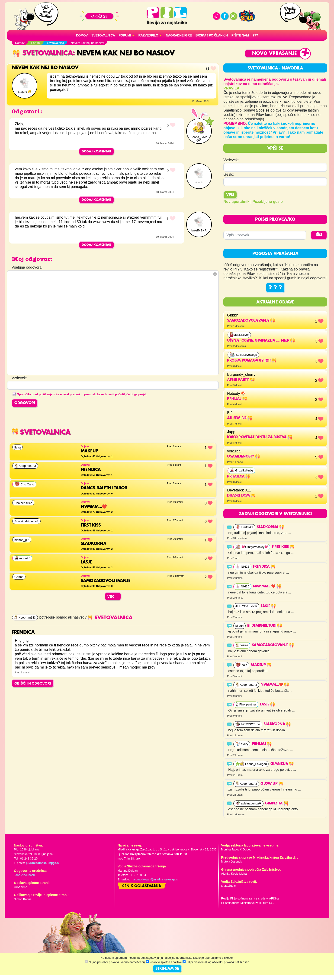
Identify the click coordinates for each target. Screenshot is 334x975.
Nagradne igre (179, 35)
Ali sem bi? (239, 418)
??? (255, 35)
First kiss (283, 547)
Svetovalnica (103, 35)
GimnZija (282, 764)
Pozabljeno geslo (267, 202)
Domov (82, 35)
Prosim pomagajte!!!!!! (251, 360)
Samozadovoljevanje (251, 321)
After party (241, 380)
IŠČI (319, 235)
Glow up (271, 784)
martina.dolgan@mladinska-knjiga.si (155, 879)
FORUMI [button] (125, 35)
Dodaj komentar (96, 151)
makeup (261, 665)
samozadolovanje (273, 645)
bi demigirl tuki (264, 626)
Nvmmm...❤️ (267, 586)
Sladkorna (270, 527)
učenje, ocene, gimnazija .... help (261, 341)
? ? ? (275, 288)
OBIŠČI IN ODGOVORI (32, 683)
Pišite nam (240, 35)
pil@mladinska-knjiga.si (42, 863)
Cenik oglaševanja (141, 886)
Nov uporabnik (236, 202)
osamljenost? (243, 456)
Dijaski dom (241, 495)
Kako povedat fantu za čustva (259, 437)
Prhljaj (237, 399)
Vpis (230, 195)
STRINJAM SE (167, 969)
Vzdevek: (231, 160)
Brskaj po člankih (212, 35)
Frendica (264, 567)
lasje (268, 606)
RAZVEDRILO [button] (148, 35)
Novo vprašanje (274, 53)
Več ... (113, 596)
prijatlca (238, 476)
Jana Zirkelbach (24, 875)
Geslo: (228, 174)
